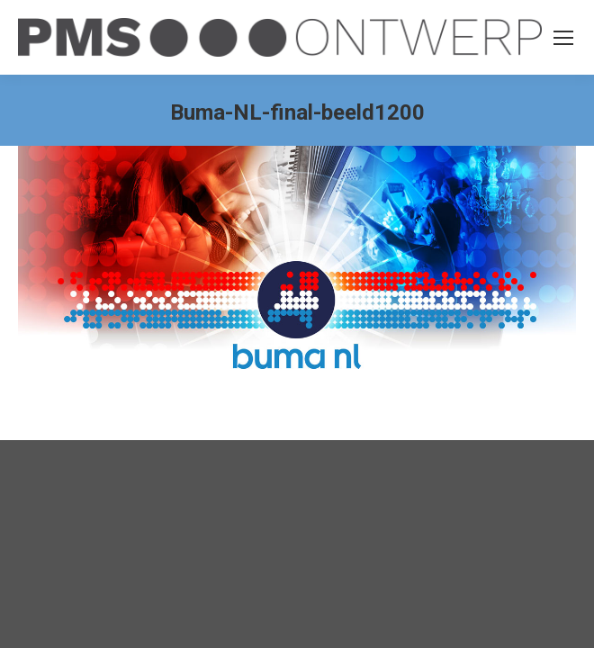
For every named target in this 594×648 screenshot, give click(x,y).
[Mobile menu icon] (563, 37)
